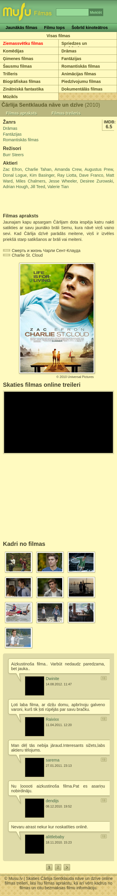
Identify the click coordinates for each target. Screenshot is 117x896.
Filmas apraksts (21, 113)
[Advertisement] (37, 201)
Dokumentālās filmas (82, 89)
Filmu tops (54, 27)
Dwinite (52, 678)
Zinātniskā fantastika (23, 89)
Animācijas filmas (79, 73)
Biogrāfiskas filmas (21, 81)
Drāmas (69, 51)
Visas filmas (58, 35)
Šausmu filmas (17, 66)
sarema (53, 760)
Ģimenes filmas (18, 58)
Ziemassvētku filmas (23, 43)
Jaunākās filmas (21, 27)
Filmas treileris (66, 113)
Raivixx (52, 719)
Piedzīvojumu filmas (81, 81)
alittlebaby (55, 836)
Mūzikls (10, 96)
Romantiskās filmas (81, 66)
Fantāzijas (72, 58)
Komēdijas (13, 51)
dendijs (52, 800)
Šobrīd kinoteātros (90, 27)
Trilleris (10, 73)
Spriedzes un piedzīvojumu (75, 45)
